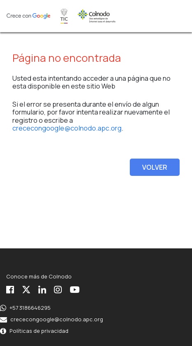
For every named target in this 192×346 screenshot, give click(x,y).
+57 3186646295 (30, 307)
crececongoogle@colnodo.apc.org (67, 128)
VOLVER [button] (154, 167)
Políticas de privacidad (38, 330)
